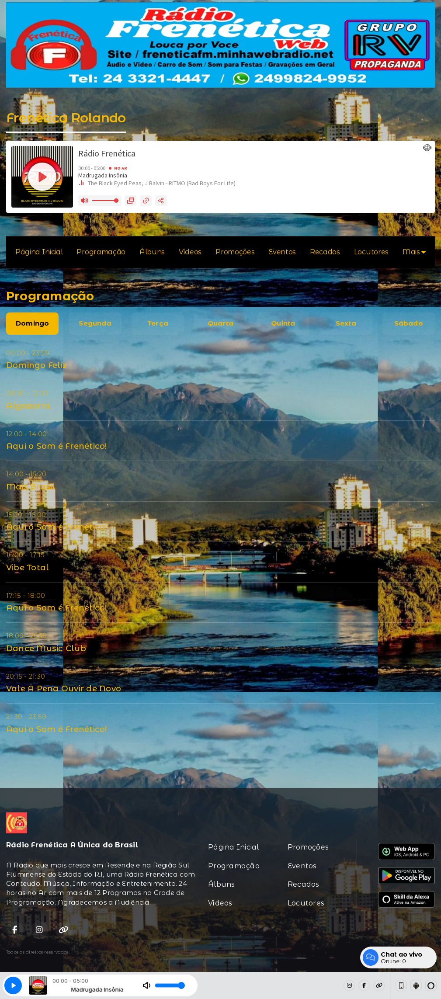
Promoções (234, 252)
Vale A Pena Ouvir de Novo (63, 688)
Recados (325, 252)
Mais (414, 252)
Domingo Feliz (36, 365)
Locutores (371, 252)
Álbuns (152, 252)
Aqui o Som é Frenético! (56, 446)
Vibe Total (27, 567)
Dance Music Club (46, 648)
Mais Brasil (31, 487)
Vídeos (190, 252)
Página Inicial (39, 252)
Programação (100, 252)
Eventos (282, 252)
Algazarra (28, 406)
